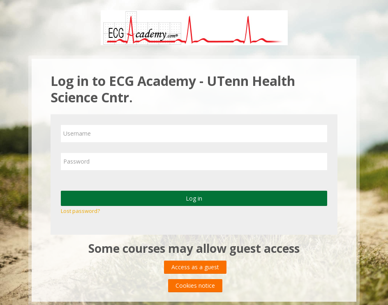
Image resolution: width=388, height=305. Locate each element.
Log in (194, 198)
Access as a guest (195, 267)
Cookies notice (195, 285)
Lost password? (80, 211)
